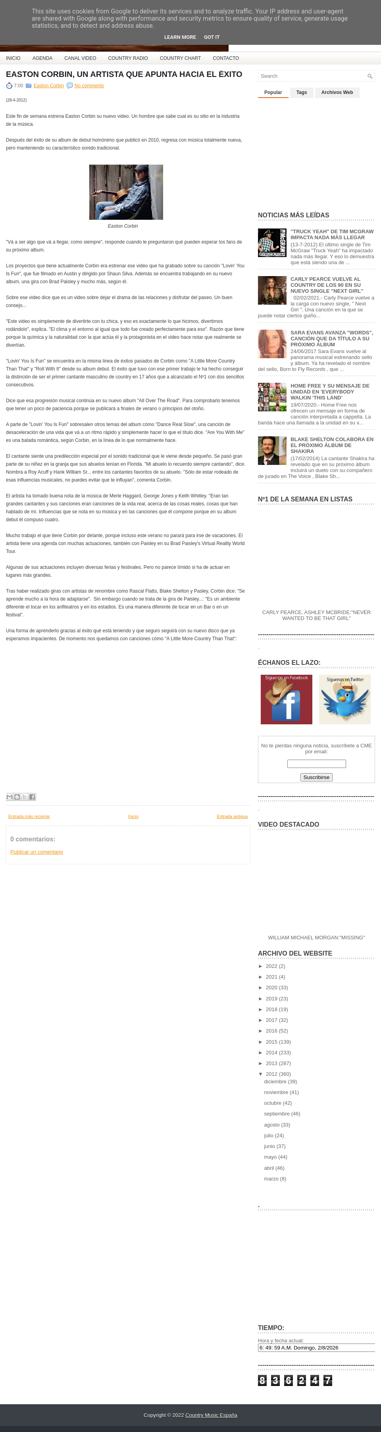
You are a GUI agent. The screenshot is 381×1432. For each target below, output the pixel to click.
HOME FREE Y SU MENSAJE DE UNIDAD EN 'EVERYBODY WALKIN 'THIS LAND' (330, 392)
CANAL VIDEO (80, 58)
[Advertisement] (317, 151)
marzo (272, 1179)
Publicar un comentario (36, 852)
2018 (272, 1009)
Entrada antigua (232, 816)
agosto (272, 1125)
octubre (273, 1103)
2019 (272, 999)
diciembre (276, 1082)
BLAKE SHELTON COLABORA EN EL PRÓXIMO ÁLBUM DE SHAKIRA (332, 445)
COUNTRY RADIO (128, 58)
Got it (212, 37)
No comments (89, 85)
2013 (272, 1063)
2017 (272, 1020)
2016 (272, 1031)
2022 (272, 966)
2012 (272, 1074)
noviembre (277, 1092)
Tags (301, 92)
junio (270, 1146)
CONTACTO (226, 58)
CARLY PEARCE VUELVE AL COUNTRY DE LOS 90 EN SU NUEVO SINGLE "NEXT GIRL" (327, 285)
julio (269, 1135)
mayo (271, 1157)
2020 (272, 987)
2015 (272, 1042)
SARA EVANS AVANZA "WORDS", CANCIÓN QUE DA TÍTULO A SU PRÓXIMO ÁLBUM (332, 338)
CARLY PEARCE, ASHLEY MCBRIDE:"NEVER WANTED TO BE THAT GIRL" (316, 615)
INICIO (13, 58)
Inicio (133, 816)
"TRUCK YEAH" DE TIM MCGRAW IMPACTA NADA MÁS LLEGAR (332, 234)
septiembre (277, 1114)
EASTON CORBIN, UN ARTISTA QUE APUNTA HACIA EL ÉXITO (124, 74)
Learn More (180, 37)
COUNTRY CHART (180, 58)
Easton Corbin (49, 85)
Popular (273, 92)
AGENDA (43, 58)
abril (269, 1168)
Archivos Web (337, 92)
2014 (272, 1053)
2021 (272, 977)
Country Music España (211, 1415)
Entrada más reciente (29, 816)
